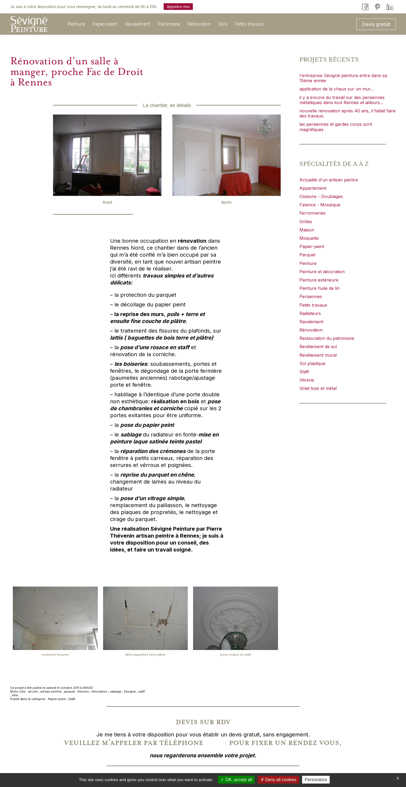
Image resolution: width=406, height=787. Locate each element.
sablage (115, 691)
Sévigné (130, 691)
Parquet (307, 254)
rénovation (99, 691)
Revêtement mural (318, 355)
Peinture (308, 263)
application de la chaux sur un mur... (336, 89)
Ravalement (311, 321)
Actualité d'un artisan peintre (328, 180)
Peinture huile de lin (319, 288)
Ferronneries (312, 213)
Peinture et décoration (322, 271)
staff (141, 691)
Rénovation (310, 330)
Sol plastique (312, 363)
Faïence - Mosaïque (319, 204)
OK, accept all (236, 779)
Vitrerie (306, 380)
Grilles (305, 221)
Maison (306, 230)
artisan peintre (51, 691)
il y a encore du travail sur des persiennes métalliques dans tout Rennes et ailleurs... (342, 100)
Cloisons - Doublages (321, 196)
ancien (33, 691)
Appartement (312, 188)
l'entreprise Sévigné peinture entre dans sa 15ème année (343, 78)
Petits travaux (313, 305)
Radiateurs (310, 313)
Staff (71, 699)
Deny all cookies (278, 779)
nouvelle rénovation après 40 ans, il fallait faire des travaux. (347, 113)
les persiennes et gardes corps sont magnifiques (335, 126)
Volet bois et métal (318, 388)
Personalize (316, 779)
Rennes (83, 691)
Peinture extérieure (319, 280)
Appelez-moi (178, 6)
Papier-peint (57, 699)
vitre (15, 695)
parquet (69, 691)
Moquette (309, 238)
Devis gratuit (376, 24)
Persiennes (310, 296)
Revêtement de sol (318, 346)
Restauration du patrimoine (326, 338)
